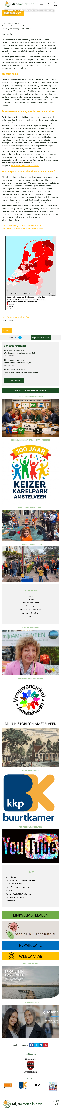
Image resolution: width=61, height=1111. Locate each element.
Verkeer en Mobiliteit (30, 613)
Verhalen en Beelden (30, 602)
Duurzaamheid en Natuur (30, 609)
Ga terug (7, 330)
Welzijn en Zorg (13, 23)
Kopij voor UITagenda (41, 337)
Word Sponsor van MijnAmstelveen (20, 880)
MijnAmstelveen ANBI (15, 897)
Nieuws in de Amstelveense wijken (30, 390)
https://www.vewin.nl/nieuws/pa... (25, 165)
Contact (9, 890)
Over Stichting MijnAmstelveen (19, 887)
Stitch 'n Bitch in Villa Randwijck (17, 362)
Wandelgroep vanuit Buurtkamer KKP (19, 353)
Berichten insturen (14, 884)
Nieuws (31, 596)
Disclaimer (10, 901)
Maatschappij (30, 599)
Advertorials (11, 877)
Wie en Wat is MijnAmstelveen (18, 894)
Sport (30, 616)
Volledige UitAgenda (13, 381)
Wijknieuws (30, 606)
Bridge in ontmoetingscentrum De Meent (21, 372)
